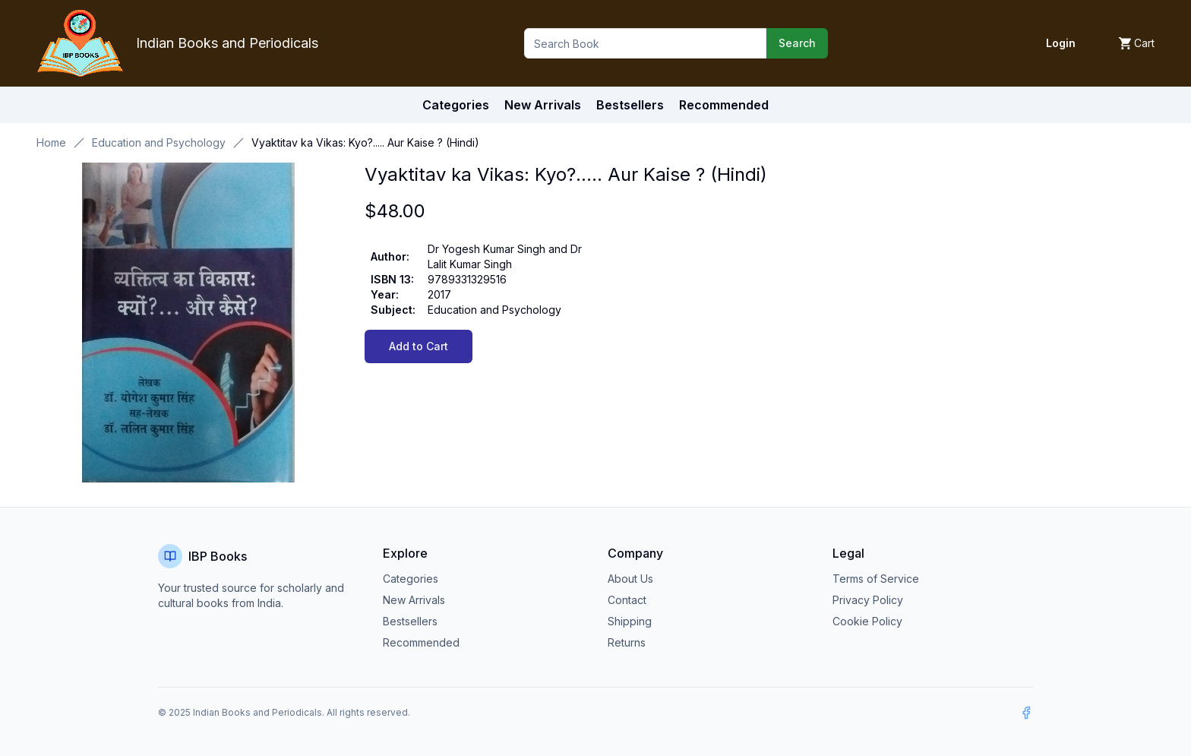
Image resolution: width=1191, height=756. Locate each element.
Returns (627, 642)
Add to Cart (418, 346)
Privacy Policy (867, 599)
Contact (627, 599)
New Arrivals (414, 599)
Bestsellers (410, 621)
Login (1061, 42)
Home (51, 142)
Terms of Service (875, 578)
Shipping (630, 621)
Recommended (421, 642)
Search (797, 42)
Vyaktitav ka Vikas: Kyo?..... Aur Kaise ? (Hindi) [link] (365, 142)
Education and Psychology (159, 142)
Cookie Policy (867, 621)
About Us (630, 578)
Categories (455, 104)
